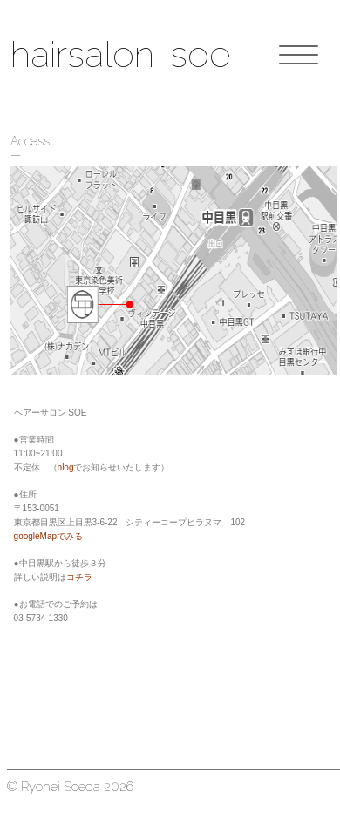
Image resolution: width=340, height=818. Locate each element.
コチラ (79, 577)
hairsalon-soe (120, 54)
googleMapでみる (48, 536)
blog (66, 467)
